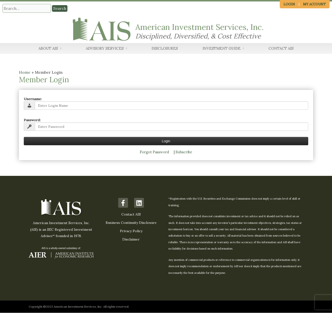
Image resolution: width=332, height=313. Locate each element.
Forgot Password (154, 152)
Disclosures (165, 48)
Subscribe (184, 152)
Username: (33, 99)
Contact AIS (281, 48)
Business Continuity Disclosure (131, 223)
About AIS (49, 49)
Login (289, 4)
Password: (32, 120)
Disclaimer (131, 239)
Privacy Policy (131, 231)
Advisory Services (106, 49)
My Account (314, 4)
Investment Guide (223, 49)
